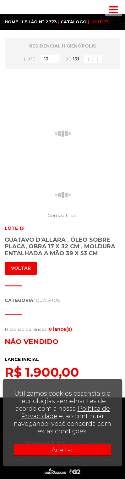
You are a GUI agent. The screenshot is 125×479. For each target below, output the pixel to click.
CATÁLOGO (74, 21)
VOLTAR (21, 268)
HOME (11, 21)
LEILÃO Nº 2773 (39, 21)
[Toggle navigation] (113, 9)
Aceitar (62, 450)
